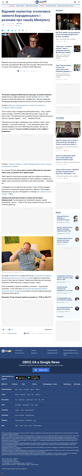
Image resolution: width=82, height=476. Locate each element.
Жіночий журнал (37, 425)
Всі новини (77, 384)
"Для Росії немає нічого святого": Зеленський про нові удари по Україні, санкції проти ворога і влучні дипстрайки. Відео (67, 142)
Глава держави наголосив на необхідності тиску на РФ (67, 147)
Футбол (17, 394)
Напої (22, 410)
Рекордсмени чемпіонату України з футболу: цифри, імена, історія (65, 277)
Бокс (32, 394)
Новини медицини (20, 420)
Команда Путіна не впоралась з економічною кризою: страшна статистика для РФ (64, 218)
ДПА (35, 399)
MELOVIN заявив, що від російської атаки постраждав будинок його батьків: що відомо (68, 34)
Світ (23, 384)
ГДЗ (16, 399)
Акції (32, 405)
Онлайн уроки (29, 399)
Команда (33, 350)
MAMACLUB (29, 420)
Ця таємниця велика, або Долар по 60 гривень (65, 308)
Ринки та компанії (19, 415)
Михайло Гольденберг (62, 293)
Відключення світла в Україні (65, 5)
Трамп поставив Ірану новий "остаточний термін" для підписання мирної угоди (65, 158)
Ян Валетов (59, 244)
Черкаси (37, 389)
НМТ (43, 399)
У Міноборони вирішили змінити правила (67, 176)
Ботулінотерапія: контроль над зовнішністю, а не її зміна (65, 288)
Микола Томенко (61, 302)
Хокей (28, 394)
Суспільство (19, 23)
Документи (34, 353)
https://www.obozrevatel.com (55, 433)
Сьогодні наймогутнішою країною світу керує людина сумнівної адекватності (64, 240)
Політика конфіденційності (70, 350)
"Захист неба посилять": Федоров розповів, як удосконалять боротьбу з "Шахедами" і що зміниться (67, 172)
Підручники (21, 399)
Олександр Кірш (61, 311)
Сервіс (36, 405)
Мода (30, 425)
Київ (16, 389)
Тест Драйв (18, 405)
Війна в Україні (20, 5)
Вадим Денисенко (61, 233)
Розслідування (47, 384)
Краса (26, 425)
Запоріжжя (26, 389)
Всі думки (60, 316)
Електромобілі (25, 405)
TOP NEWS (60, 118)
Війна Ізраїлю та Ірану (32, 5)
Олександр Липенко (61, 282)
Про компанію (18, 350)
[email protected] (21, 464)
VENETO (42, 5)
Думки (58, 212)
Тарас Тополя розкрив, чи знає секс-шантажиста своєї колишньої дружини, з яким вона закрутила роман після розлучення (64, 68)
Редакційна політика (12, 333)
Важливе (59, 10)
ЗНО (39, 399)
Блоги (55, 384)
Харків (20, 389)
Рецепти (17, 410)
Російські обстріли (51, 5)
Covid (34, 420)
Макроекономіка (30, 415)
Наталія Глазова (10, 23)
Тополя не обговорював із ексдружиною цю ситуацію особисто (63, 75)
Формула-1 (38, 394)
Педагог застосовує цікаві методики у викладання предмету (63, 56)
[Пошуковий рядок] (78, 2)
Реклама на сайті (19, 353)
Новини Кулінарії (29, 410)
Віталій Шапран (60, 222)
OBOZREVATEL (14, 276)
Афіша (16, 425)
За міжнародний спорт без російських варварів (64, 299)
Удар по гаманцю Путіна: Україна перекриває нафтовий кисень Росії (65, 229)
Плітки (21, 425)
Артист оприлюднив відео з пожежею (66, 39)
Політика (15, 384)
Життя (35, 384)
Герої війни (12, 5)
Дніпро (32, 389)
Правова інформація (52, 350)
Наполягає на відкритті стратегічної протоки (68, 162)
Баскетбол (23, 394)
